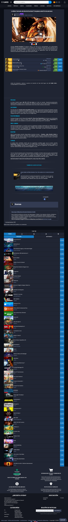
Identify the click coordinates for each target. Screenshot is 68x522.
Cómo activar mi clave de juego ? (11, 502)
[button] (64, 2)
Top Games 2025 (18, 516)
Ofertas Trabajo (32, 520)
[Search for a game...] (32, 2)
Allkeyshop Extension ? (9, 505)
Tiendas (44, 499)
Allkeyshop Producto (19, 517)
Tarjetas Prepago (18, 512)
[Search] (50, 2)
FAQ (12, 127)
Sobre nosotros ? (7, 497)
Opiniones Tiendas (18, 515)
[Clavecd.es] (4, 2)
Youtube (62, 497)
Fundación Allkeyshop (42, 520)
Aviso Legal (4, 520)
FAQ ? (5, 504)
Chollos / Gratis (18, 513)
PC (4, 510)
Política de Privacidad (13, 520)
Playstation (6, 514)
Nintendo (6, 516)
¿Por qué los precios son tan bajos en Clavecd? (14, 500)
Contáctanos (23, 520)
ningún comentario (28, 15)
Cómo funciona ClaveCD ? (9, 499)
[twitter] (47, 199)
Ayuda (62, 520)
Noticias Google (47, 219)
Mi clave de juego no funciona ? (10, 501)
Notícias (21, 13)
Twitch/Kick (45, 497)
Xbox (5, 512)
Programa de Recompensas (18, 510)
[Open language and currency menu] (57, 2)
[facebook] (45, 199)
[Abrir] (11, 2)
